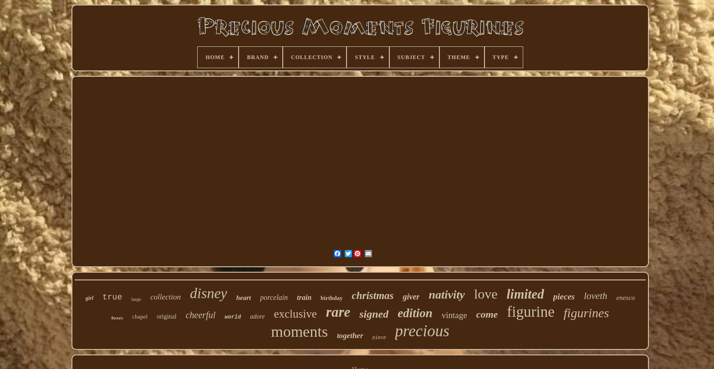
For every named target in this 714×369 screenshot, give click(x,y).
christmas (372, 295)
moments (299, 331)
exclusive (295, 314)
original (167, 316)
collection (165, 297)
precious (422, 331)
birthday (331, 297)
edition (415, 313)
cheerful (201, 315)
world (232, 317)
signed (373, 314)
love (486, 293)
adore (257, 316)
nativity (446, 294)
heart (243, 297)
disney (208, 293)
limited (525, 294)
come (487, 314)
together (350, 335)
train (304, 297)
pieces (564, 296)
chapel (140, 316)
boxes (117, 317)
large (136, 299)
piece (379, 337)
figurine (530, 312)
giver (411, 296)
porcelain (274, 297)
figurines (586, 313)
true (112, 297)
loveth (595, 295)
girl (89, 298)
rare (338, 312)
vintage (454, 315)
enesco (626, 297)
